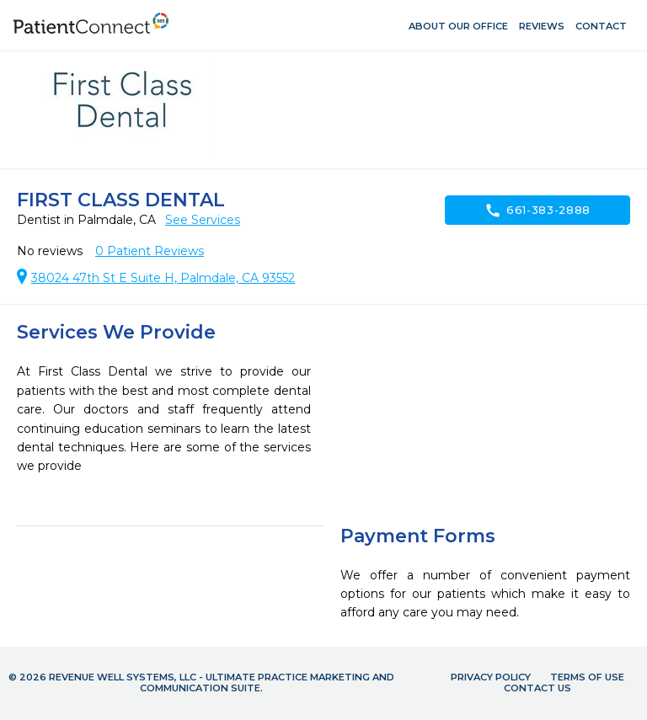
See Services (202, 219)
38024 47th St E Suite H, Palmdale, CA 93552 (163, 277)
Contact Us (537, 688)
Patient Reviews (149, 251)
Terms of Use (587, 677)
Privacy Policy (491, 677)
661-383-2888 (537, 210)
